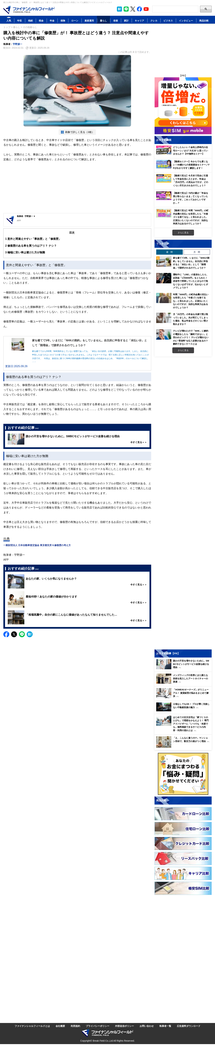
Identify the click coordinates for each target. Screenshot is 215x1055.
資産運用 (89, 20)
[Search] (175, 9)
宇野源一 (17, 44)
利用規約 (75, 1026)
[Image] (29, 10)
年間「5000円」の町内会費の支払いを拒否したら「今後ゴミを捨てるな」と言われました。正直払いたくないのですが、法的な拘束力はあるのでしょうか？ (190, 300)
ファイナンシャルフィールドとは (32, 1026)
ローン (74, 20)
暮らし (103, 20)
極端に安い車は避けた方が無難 (25, 252)
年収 (19, 20)
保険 (62, 20)
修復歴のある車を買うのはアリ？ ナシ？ (31, 245)
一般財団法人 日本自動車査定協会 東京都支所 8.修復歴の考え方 (37, 545)
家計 (126, 20)
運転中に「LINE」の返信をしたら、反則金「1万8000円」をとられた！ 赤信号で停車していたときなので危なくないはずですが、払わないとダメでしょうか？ (191, 281)
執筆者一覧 (165, 1026)
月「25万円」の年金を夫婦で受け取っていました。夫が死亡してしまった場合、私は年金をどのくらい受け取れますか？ (190, 319)
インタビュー (186, 20)
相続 (30, 20)
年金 (52, 20)
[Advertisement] (77, 187)
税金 (41, 20)
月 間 (197, 252)
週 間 (169, 252)
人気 (8, 20)
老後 (115, 20)
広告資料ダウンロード (188, 1026)
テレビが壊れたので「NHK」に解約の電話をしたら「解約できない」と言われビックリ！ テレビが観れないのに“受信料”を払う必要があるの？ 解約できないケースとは (191, 337)
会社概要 (60, 1026)
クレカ (153, 20)
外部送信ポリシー (124, 1026)
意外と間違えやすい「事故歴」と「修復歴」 (33, 238)
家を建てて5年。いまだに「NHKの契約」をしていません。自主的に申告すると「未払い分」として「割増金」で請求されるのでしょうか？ (191, 263)
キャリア (139, 20)
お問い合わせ (147, 1026)
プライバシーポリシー (97, 1026)
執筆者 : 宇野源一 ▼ (26, 216)
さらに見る (183, 233)
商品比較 (204, 20)
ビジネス (168, 20)
